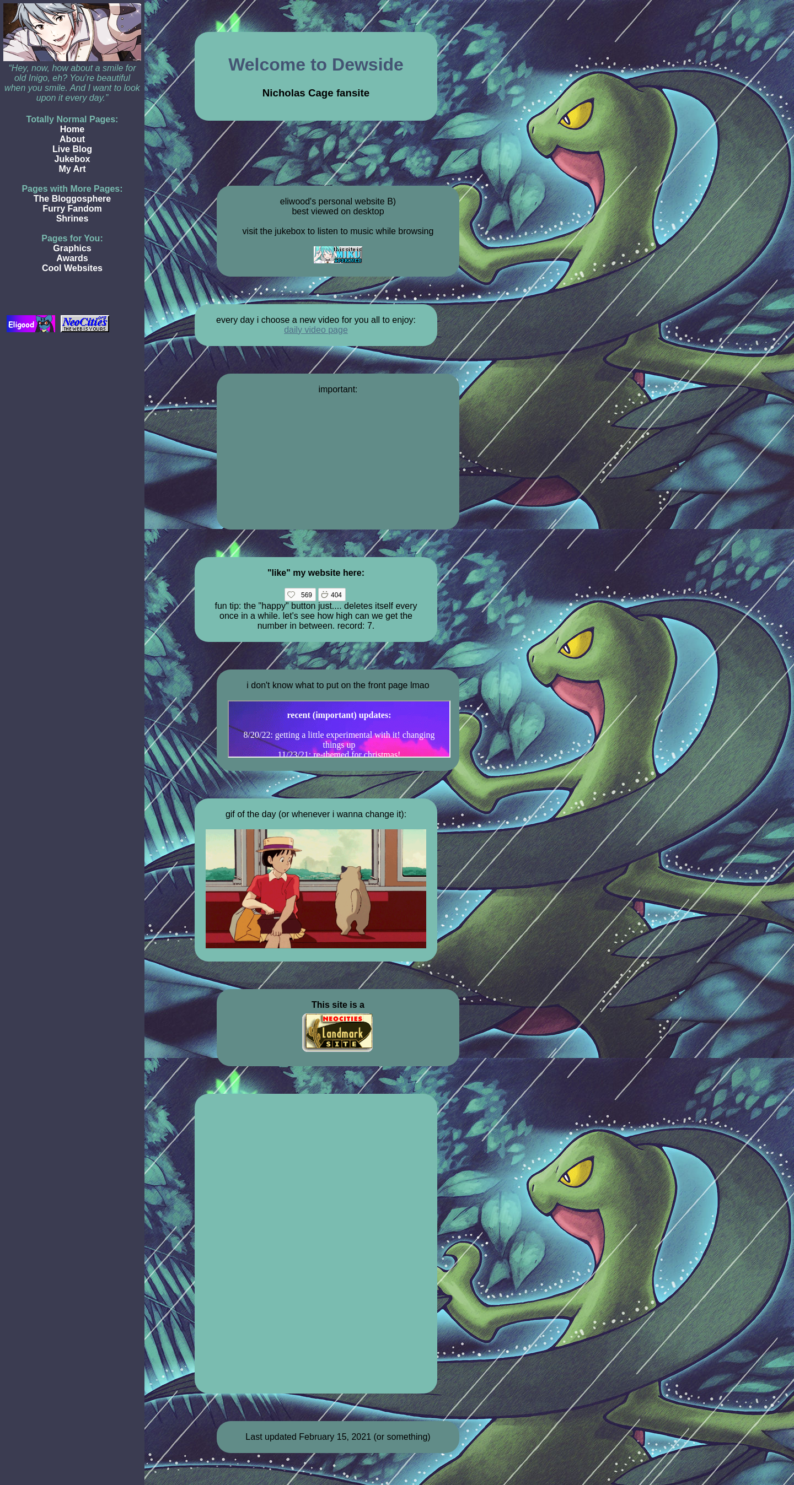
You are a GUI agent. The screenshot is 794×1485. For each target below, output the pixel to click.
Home (72, 129)
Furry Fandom (72, 208)
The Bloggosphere (72, 198)
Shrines (72, 218)
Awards (72, 258)
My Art (71, 169)
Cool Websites (72, 268)
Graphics (72, 248)
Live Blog (72, 149)
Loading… (316, 1242)
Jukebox (72, 159)
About (72, 139)
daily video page (316, 329)
